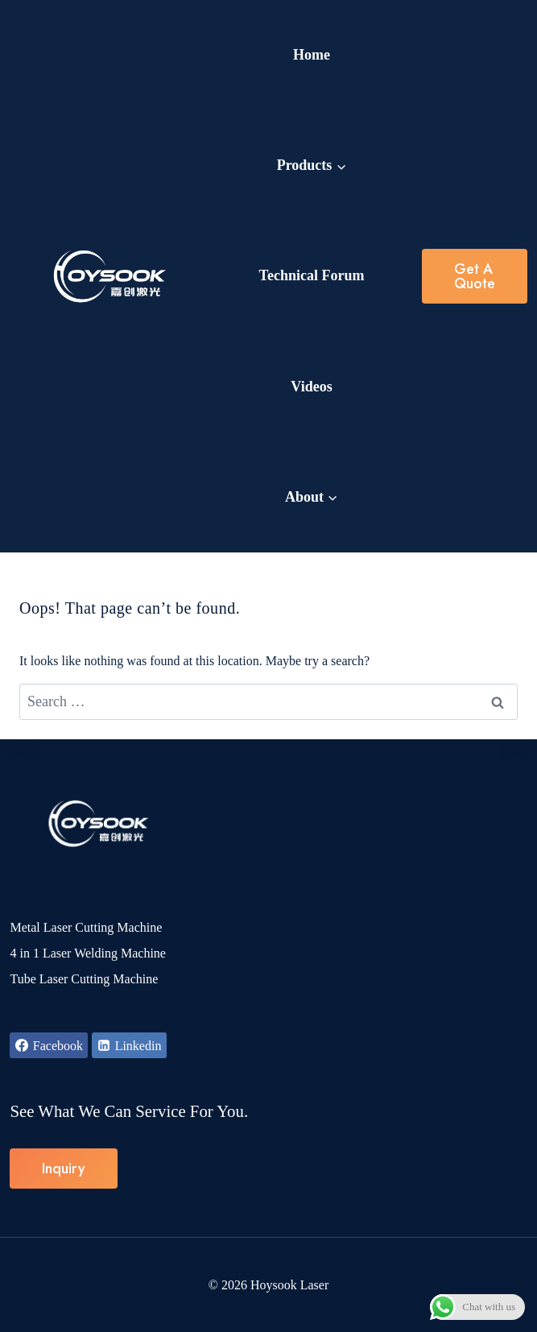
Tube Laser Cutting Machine (84, 979)
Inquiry (63, 1168)
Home (311, 55)
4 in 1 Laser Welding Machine (87, 953)
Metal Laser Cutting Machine (86, 927)
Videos (311, 387)
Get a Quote (474, 276)
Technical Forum (312, 275)
